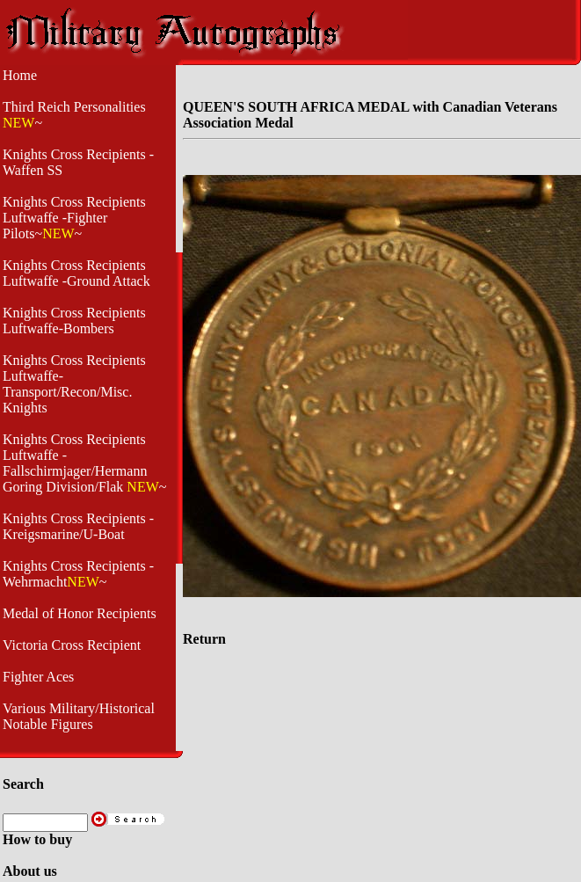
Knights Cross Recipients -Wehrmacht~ (78, 573)
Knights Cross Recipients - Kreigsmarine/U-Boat (78, 526)
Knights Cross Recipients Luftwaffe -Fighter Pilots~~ (74, 217)
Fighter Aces (38, 676)
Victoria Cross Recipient (72, 645)
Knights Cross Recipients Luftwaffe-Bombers (74, 320)
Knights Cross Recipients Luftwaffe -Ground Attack (76, 273)
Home (20, 75)
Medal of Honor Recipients (79, 613)
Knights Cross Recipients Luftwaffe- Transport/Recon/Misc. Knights (74, 384)
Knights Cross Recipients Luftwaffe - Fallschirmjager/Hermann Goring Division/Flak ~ (84, 463)
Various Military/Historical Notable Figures (79, 716)
